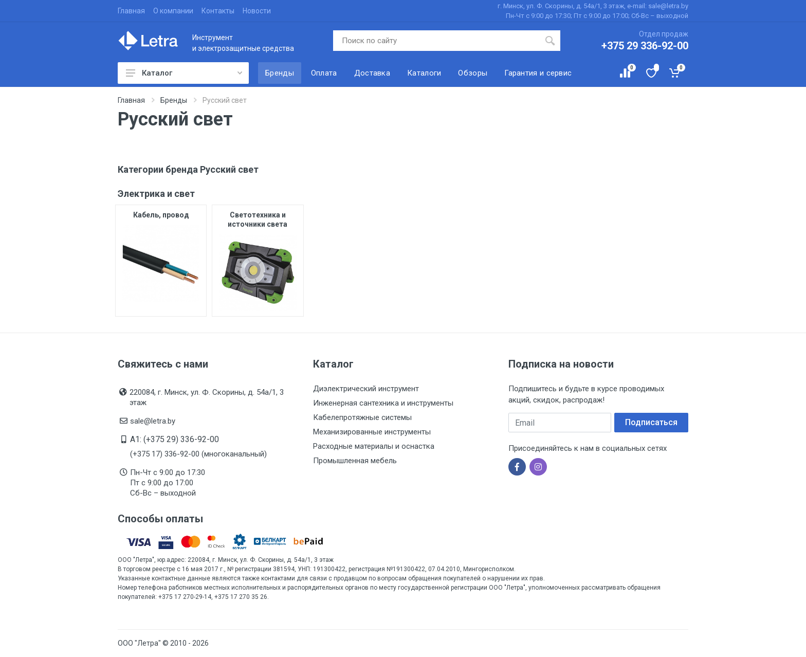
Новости (257, 10)
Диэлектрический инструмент (366, 388)
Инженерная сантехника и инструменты (383, 403)
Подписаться (651, 422)
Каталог (184, 73)
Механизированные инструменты (372, 431)
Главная (131, 10)
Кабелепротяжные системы (362, 417)
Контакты (218, 10)
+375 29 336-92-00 (644, 46)
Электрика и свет (156, 193)
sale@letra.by (152, 421)
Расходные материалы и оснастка (373, 446)
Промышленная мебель (355, 460)
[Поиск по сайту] (436, 40)
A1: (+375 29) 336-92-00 (174, 439)
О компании (173, 10)
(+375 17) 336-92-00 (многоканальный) (198, 454)
